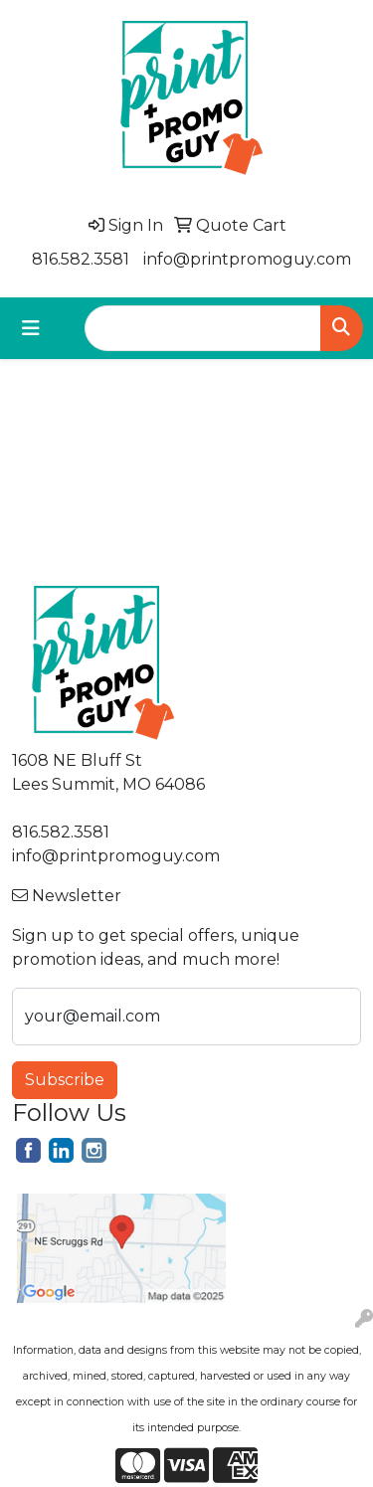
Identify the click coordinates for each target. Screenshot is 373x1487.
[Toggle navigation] (31, 328)
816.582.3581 (80, 259)
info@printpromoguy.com (247, 259)
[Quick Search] (203, 328)
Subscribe (64, 1079)
